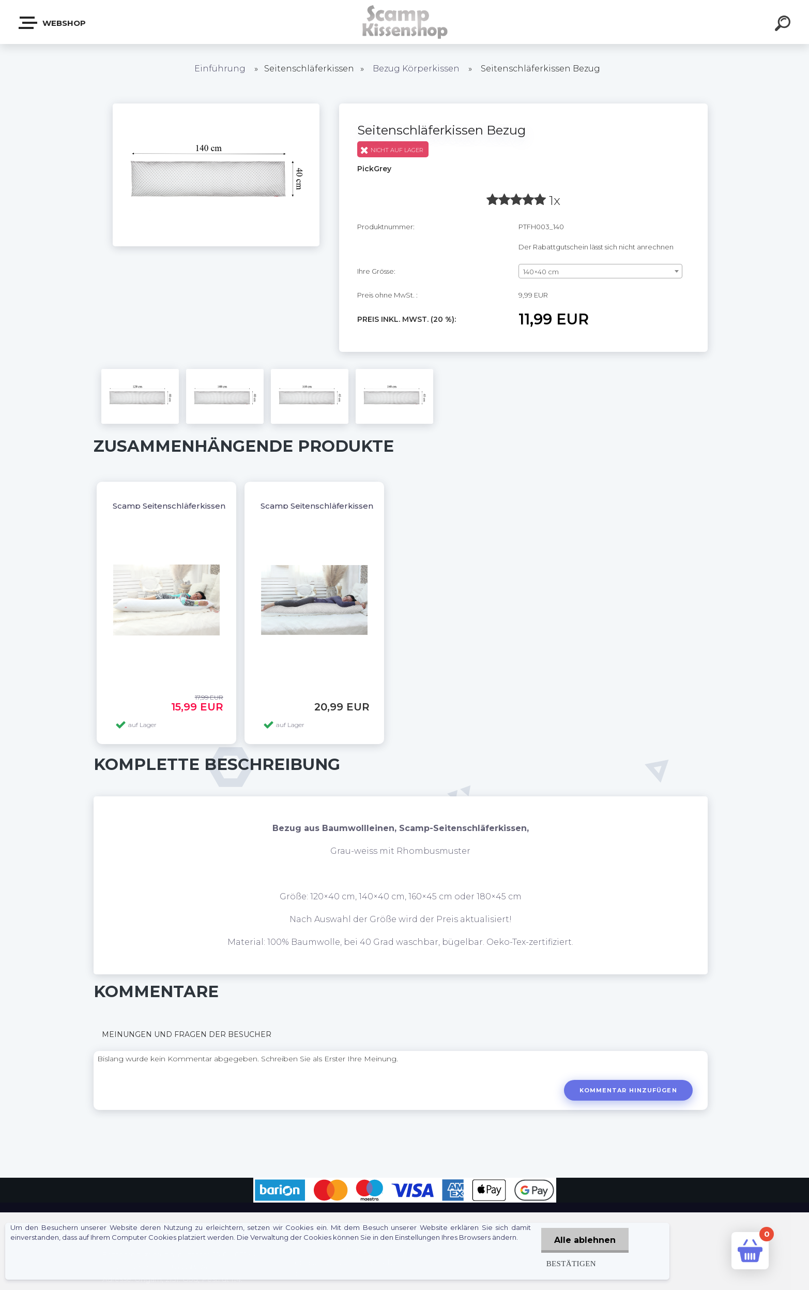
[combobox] (600, 271)
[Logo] (404, 22)
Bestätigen (571, 1263)
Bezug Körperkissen (416, 68)
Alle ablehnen (585, 1240)
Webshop (53, 23)
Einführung (220, 68)
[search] (784, 25)
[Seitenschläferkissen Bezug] (216, 107)
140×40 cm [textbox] (541, 272)
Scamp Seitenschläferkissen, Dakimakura (343, 506)
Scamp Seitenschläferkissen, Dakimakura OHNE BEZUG (225, 506)
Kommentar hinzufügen (628, 1090)
